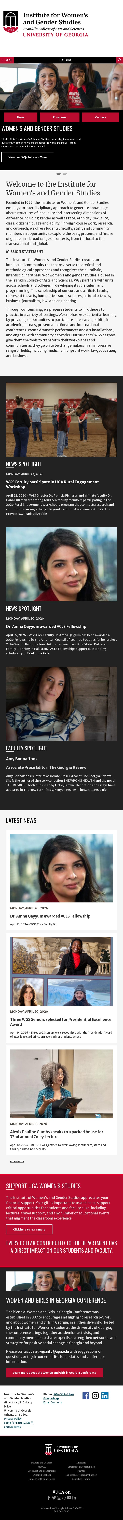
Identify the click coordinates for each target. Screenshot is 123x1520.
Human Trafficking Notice (42, 1479)
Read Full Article (35, 514)
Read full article (38, 653)
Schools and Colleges (41, 1462)
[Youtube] (69, 1498)
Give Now (65, 60)
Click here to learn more (29, 1229)
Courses (100, 117)
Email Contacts (52, 1402)
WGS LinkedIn (105, 1395)
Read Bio (100, 790)
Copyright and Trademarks (42, 1471)
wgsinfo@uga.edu (54, 1351)
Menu (7, 60)
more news (17, 1161)
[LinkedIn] (74, 1498)
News (20, 117)
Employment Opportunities (81, 1467)
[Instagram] (59, 1498)
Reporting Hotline (81, 1479)
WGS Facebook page (86, 1395)
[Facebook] (49, 1498)
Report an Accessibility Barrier (81, 1475)
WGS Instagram (95, 1395)
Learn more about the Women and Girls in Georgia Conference (54, 1372)
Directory (81, 1462)
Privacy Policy (13, 1418)
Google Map (51, 1398)
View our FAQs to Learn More (27, 157)
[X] (54, 1498)
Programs (59, 117)
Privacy (81, 1471)
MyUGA (42, 1467)
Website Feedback (42, 1475)
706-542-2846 (63, 1394)
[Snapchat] (64, 1498)
